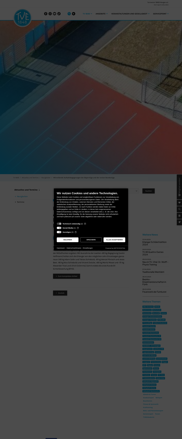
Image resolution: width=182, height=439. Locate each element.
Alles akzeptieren (114, 240)
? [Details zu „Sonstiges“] (75, 232)
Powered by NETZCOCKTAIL (115, 248)
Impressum (61, 248)
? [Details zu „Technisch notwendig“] (84, 224)
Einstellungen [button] (88, 248)
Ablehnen (67, 240)
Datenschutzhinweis (74, 248)
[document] (91, 206)
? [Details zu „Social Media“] (77, 228)
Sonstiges (67, 232)
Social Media (68, 228)
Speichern (91, 240)
